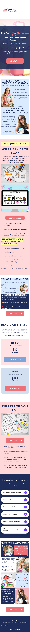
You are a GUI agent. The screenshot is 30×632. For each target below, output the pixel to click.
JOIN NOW (16, 61)
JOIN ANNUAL (15, 388)
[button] (25, 492)
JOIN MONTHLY (15, 360)
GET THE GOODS (15, 218)
